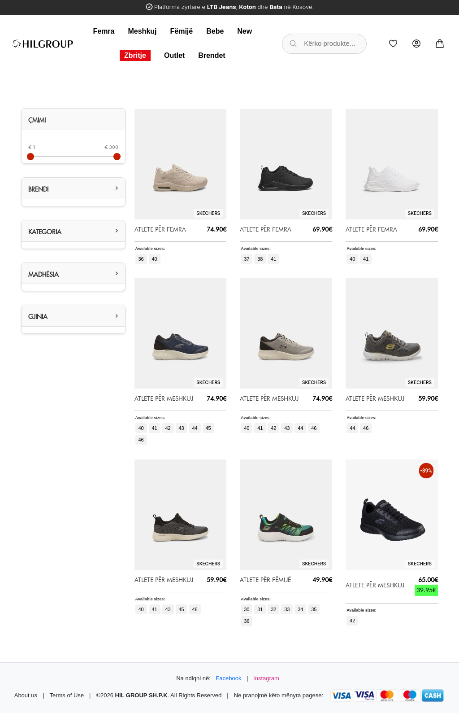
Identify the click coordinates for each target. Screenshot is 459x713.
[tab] (73, 119)
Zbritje (135, 55)
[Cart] (439, 43)
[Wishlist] (393, 43)
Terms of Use (66, 695)
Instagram (266, 678)
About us (25, 695)
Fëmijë (181, 31)
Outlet (174, 55)
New (244, 31)
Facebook (228, 678)
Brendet (211, 55)
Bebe (215, 31)
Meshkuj (142, 31)
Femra (103, 31)
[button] (73, 188)
